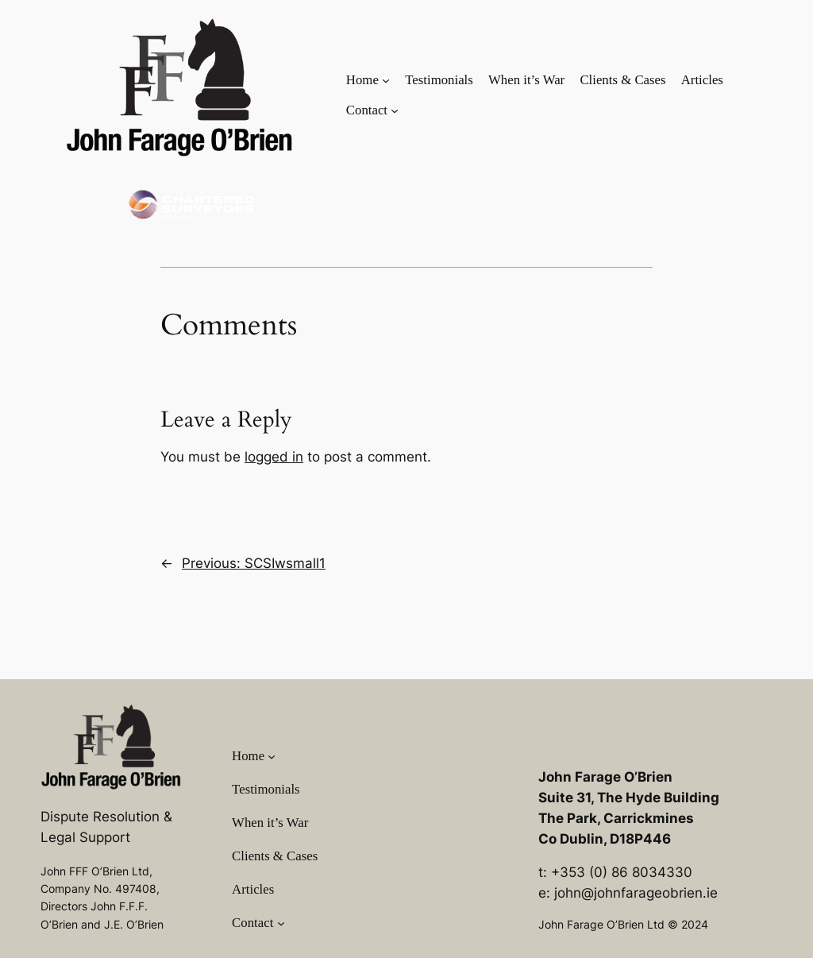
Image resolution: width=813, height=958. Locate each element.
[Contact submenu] (395, 110)
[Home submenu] (386, 79)
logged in (274, 457)
